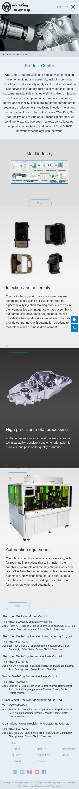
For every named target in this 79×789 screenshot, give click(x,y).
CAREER (26, 761)
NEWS (73, 755)
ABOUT (25, 749)
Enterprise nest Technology (47, 786)
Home (8, 54)
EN (59, 7)
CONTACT (51, 761)
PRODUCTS (21, 54)
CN (65, 7)
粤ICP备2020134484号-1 (64, 782)
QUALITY (26, 755)
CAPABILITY (52, 755)
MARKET (50, 749)
